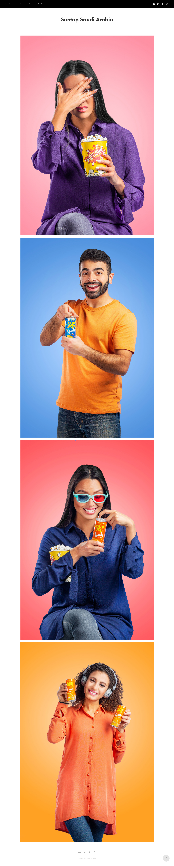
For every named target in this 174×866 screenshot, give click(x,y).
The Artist (41, 4)
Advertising (9, 4)
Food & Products (20, 4)
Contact (49, 4)
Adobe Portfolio (91, 858)
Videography (32, 4)
